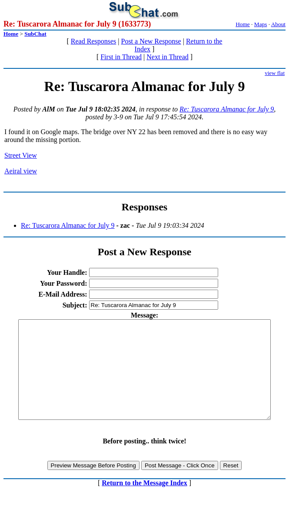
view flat (275, 73)
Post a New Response (151, 41)
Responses (144, 207)
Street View (20, 155)
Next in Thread (167, 57)
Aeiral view (20, 171)
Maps (260, 24)
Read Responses (93, 41)
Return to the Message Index (144, 502)
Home (243, 24)
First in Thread (121, 57)
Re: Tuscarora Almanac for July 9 (226, 109)
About (278, 24)
